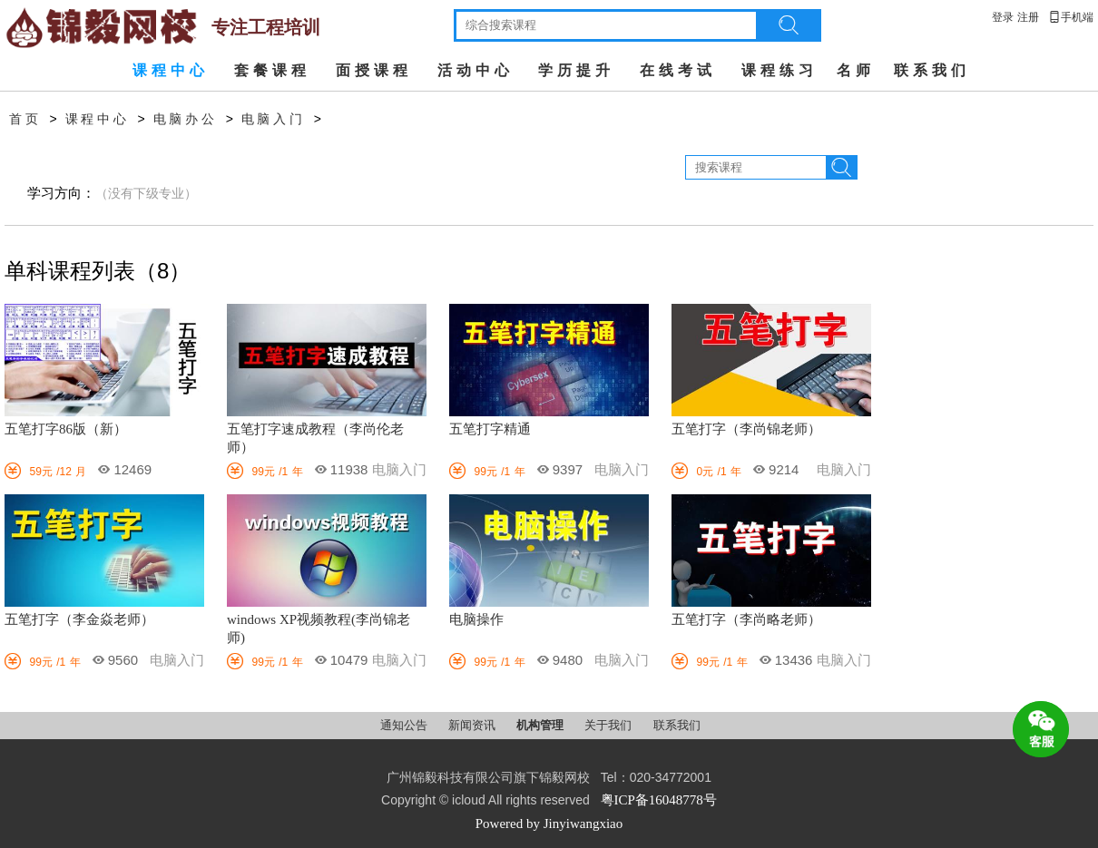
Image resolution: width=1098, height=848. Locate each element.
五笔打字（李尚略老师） (746, 619)
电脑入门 (273, 119)
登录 (1003, 17)
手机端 (1070, 17)
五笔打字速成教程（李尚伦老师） (315, 438)
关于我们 (609, 725)
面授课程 (374, 70)
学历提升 (576, 70)
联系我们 (932, 70)
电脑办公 (185, 119)
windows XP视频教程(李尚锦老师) (318, 628)
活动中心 (475, 70)
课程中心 (170, 70)
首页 (25, 119)
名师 (856, 70)
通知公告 (405, 725)
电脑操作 (476, 619)
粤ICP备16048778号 (659, 800)
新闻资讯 (473, 725)
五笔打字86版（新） (66, 429)
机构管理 (541, 725)
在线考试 (678, 70)
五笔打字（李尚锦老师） (746, 429)
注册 (1028, 17)
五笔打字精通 (490, 429)
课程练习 (779, 70)
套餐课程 (272, 70)
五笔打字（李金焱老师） (79, 619)
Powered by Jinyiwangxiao (549, 823)
